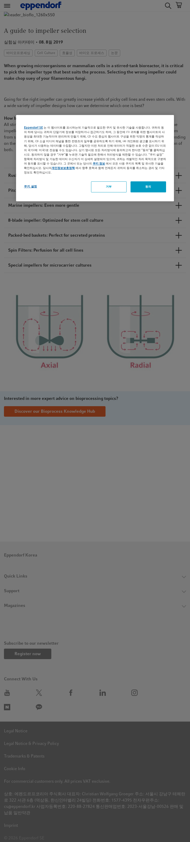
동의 (148, 186)
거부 (109, 186)
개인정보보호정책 (63, 168)
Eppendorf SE (33, 128)
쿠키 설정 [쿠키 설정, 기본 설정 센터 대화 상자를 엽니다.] (30, 186)
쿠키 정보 (99, 163)
